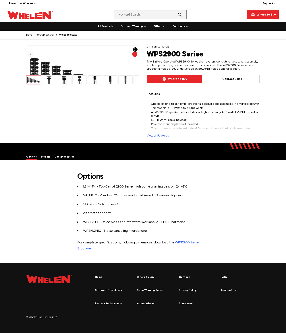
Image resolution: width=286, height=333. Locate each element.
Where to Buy (145, 277)
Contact (184, 277)
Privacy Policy (187, 290)
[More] (35, 3)
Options (31, 156)
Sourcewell (186, 303)
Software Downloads (108, 290)
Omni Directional (45, 35)
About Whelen (146, 303)
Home (29, 35)
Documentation (65, 156)
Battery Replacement (108, 303)
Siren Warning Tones (150, 290)
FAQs (224, 277)
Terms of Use (229, 290)
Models (45, 156)
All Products (105, 26)
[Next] (135, 80)
